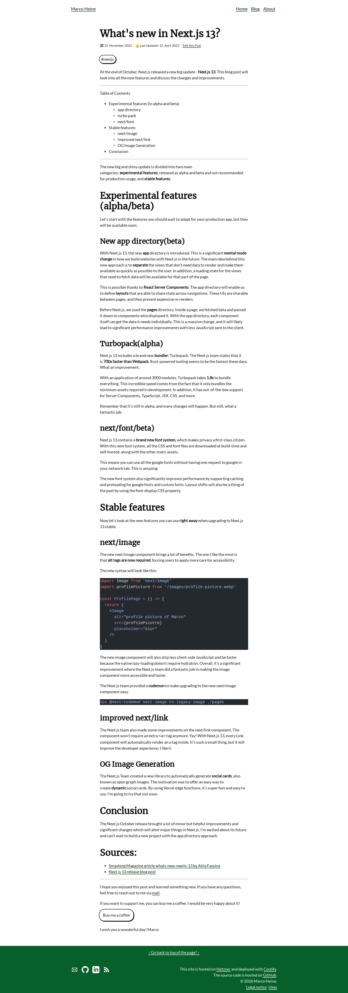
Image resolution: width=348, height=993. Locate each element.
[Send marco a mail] (74, 971)
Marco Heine (83, 8)
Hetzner (223, 968)
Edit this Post (192, 45)
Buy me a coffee (116, 914)
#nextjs (107, 59)
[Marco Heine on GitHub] (85, 971)
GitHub (269, 974)
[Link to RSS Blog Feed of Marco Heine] (106, 971)
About (269, 8)
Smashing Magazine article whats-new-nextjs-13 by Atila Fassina (164, 865)
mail (156, 892)
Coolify (270, 968)
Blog (255, 8)
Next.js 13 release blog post (132, 871)
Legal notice (256, 986)
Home (241, 8)
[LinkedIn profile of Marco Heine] (95, 971)
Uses (273, 986)
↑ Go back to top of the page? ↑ (174, 951)
